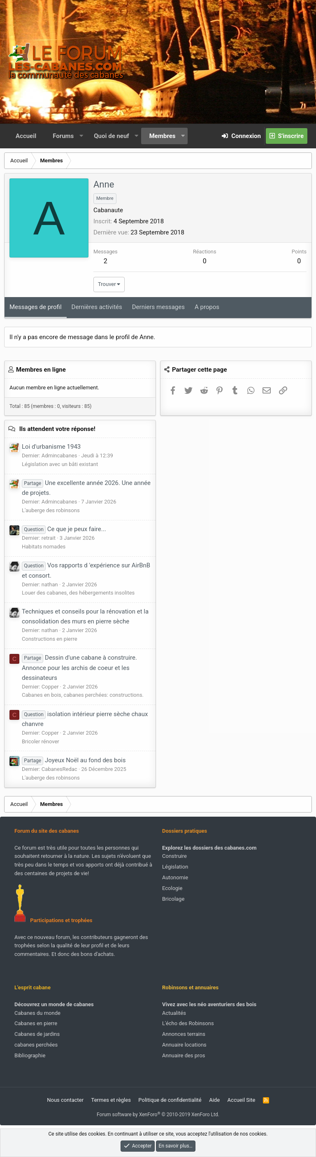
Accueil (26, 136)
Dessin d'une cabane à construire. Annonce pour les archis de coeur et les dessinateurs (79, 667)
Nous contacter (65, 1100)
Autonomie (175, 877)
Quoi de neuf (111, 136)
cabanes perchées (36, 1045)
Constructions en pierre (49, 639)
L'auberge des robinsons (51, 510)
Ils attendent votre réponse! (57, 429)
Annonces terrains (183, 1034)
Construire (174, 856)
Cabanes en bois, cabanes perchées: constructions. (83, 695)
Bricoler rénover (40, 741)
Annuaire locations (184, 1045)
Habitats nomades (43, 546)
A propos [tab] (207, 307)
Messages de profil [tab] (35, 307)
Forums (63, 136)
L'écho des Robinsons (188, 1023)
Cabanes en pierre (35, 1023)
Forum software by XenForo (158, 1114)
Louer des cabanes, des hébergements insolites (78, 593)
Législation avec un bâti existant (60, 464)
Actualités (174, 1013)
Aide (214, 1100)
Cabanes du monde (37, 1013)
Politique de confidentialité (169, 1100)
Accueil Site (242, 1100)
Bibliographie (29, 1055)
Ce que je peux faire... (64, 529)
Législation (175, 867)
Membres (162, 136)
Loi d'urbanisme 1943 (51, 446)
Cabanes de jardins (37, 1034)
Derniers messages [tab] (158, 307)
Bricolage (173, 899)
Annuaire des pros (183, 1055)
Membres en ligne (41, 369)
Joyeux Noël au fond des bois (73, 760)
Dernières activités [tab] (97, 307)
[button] (81, 136)
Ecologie (172, 888)
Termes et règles (111, 1100)
